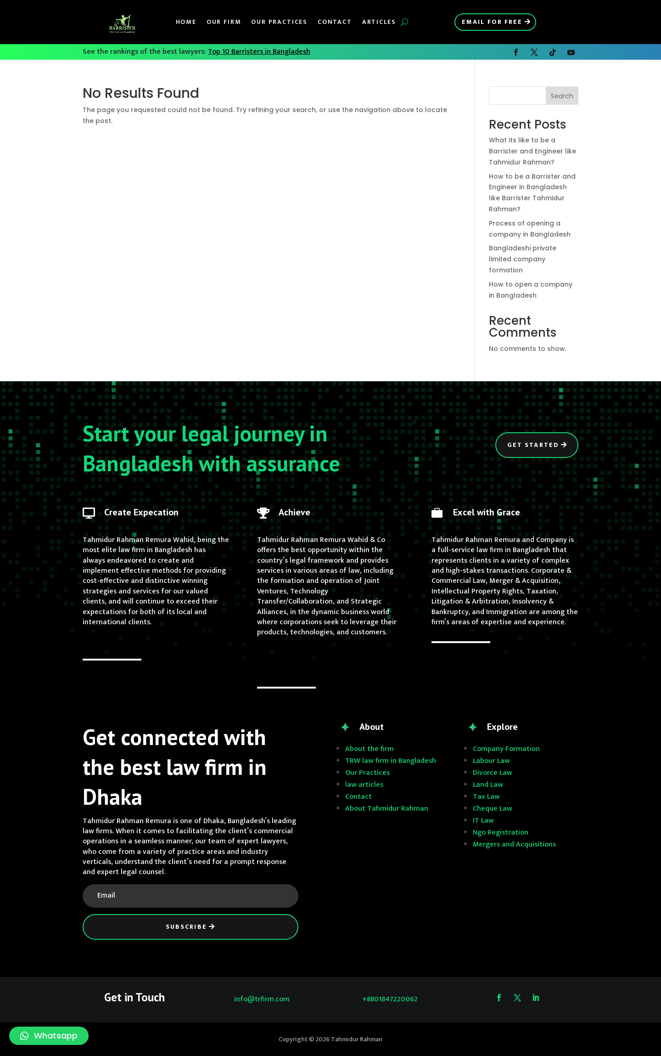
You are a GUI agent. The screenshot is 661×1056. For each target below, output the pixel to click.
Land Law (488, 785)
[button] (49, 1036)
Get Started (533, 445)
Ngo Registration (500, 832)
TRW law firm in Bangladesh (390, 761)
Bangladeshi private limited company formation (522, 259)
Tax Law (486, 797)
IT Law (483, 820)
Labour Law (491, 761)
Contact (335, 22)
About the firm (369, 749)
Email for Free (492, 22)
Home (186, 22)
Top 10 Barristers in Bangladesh (259, 51)
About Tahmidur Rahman (386, 808)
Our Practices (279, 22)
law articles (364, 785)
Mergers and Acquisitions (514, 844)
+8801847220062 (390, 999)
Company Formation (506, 749)
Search (562, 96)
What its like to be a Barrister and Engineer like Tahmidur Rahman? (532, 151)
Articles (379, 22)
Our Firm (224, 22)
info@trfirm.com (262, 999)
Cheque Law (492, 808)
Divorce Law (492, 773)
